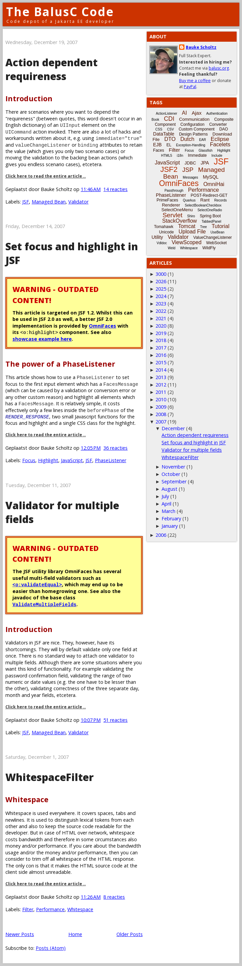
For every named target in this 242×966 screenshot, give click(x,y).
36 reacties (115, 448)
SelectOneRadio (210, 210)
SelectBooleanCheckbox (203, 205)
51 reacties (115, 720)
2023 (160, 303)
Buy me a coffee (195, 80)
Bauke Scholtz (201, 47)
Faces (158, 150)
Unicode (166, 232)
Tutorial (221, 226)
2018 (160, 340)
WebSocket (216, 242)
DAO (223, 129)
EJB (157, 144)
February (171, 518)
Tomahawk (163, 226)
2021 (160, 318)
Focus (28, 460)
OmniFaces (102, 326)
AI (184, 113)
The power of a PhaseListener (60, 364)
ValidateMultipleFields (44, 604)
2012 (160, 384)
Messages (190, 177)
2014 (160, 370)
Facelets (220, 144)
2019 (160, 333)
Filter (27, 909)
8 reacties (114, 897)
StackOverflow (179, 221)
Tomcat (187, 226)
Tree (203, 227)
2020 (160, 326)
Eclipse (220, 139)
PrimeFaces (167, 200)
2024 (160, 296)
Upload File (192, 231)
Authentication (217, 113)
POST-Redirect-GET (209, 195)
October (171, 474)
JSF (25, 201)
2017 (160, 347)
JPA (205, 162)
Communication (194, 119)
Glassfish (205, 150)
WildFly (208, 248)
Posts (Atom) (51, 948)
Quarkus (189, 200)
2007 (160, 421)
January (170, 526)
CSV (170, 129)
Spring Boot (210, 216)
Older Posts (129, 934)
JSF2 (168, 169)
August (169, 489)
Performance (50, 909)
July (165, 496)
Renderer (171, 205)
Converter (218, 124)
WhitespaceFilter (49, 777)
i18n (180, 155)
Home (75, 934)
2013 (160, 377)
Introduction (29, 98)
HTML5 (166, 155)
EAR (202, 140)
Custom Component (197, 129)
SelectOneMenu (177, 209)
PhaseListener (110, 460)
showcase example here (42, 339)
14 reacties (115, 189)
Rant (204, 199)
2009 (160, 407)
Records (220, 200)
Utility (157, 237)
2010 (160, 399)
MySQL (211, 177)
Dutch (187, 139)
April (166, 503)
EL (168, 145)
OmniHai (213, 184)
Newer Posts (19, 934)
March (168, 511)
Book (155, 119)
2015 (160, 362)
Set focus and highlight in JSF (194, 442)
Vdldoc (162, 243)
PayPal (190, 86)
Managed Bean (49, 201)
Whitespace (26, 799)
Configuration (192, 124)
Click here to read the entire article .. (45, 176)
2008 (160, 414)
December (173, 428)
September (174, 481)
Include (216, 155)
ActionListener (166, 113)
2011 (160, 392)
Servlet (172, 215)
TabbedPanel (211, 221)
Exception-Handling (190, 145)
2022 (160, 311)
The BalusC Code (60, 12)
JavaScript (72, 460)
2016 (160, 355)
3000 (160, 274)
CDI (169, 118)
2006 (160, 535)
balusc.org (219, 68)
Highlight (48, 460)
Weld (171, 248)
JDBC (190, 162)
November (173, 466)
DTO (169, 139)
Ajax (196, 113)
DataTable (163, 134)
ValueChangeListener (212, 237)
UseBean (217, 232)
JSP (188, 169)
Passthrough (174, 190)
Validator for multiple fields (192, 450)
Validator (78, 201)
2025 (160, 289)
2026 (160, 281)
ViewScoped (187, 242)
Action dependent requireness (51, 69)
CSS (159, 129)
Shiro (191, 216)
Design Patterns (193, 134)
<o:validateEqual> (37, 584)
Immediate (197, 155)
